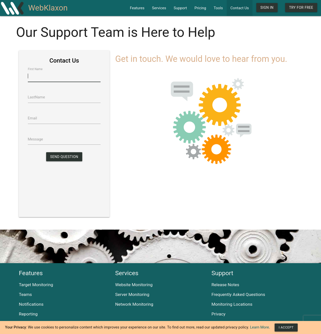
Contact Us (239, 8)
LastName (36, 97)
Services (159, 8)
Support (180, 8)
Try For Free (301, 8)
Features (137, 8)
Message (35, 139)
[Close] (286, 327)
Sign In (266, 8)
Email (32, 118)
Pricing (200, 8)
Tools (218, 8)
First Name (35, 69)
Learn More (259, 327)
